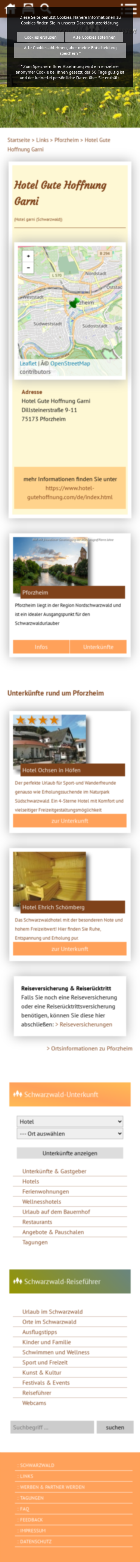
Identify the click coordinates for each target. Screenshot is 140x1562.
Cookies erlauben (40, 37)
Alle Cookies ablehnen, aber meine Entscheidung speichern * (70, 50)
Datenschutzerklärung (97, 23)
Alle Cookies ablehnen (94, 37)
